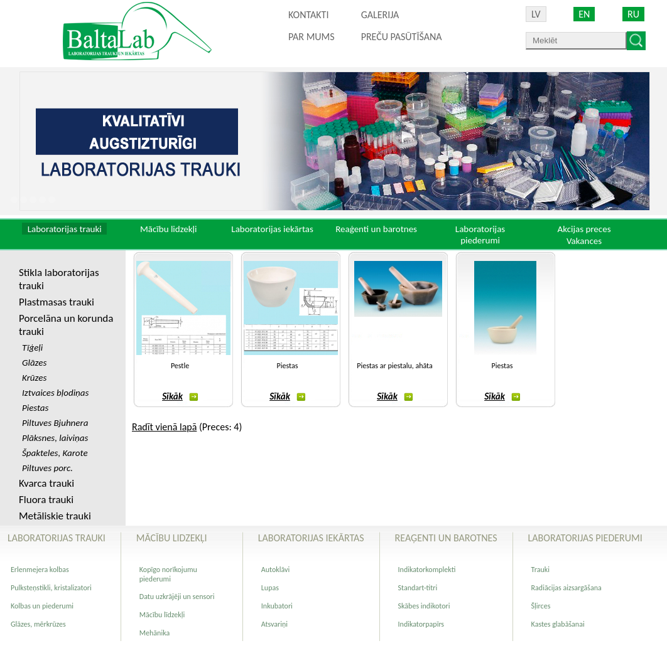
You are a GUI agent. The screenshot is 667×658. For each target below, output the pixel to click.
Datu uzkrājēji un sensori (177, 596)
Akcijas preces (583, 229)
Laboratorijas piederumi (480, 234)
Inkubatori (277, 606)
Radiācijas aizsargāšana (566, 587)
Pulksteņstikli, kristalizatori (51, 587)
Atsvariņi (274, 624)
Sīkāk (180, 396)
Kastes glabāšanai (558, 624)
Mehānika (154, 633)
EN (584, 14)
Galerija (380, 15)
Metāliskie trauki (55, 516)
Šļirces (541, 606)
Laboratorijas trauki (65, 229)
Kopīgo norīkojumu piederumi (168, 574)
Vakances (584, 241)
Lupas (270, 587)
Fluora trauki (46, 499)
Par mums (311, 37)
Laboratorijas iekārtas (272, 229)
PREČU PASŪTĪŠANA (401, 37)
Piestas (287, 365)
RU (633, 14)
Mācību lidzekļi (168, 229)
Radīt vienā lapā (164, 427)
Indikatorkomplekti (427, 569)
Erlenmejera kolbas (40, 569)
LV (536, 14)
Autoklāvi (275, 569)
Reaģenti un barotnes (376, 229)
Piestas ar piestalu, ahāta (394, 365)
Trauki (540, 569)
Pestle (180, 365)
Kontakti (308, 15)
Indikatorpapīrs (421, 624)
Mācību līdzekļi (162, 614)
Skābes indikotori (424, 606)
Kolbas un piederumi (42, 606)
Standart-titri (418, 587)
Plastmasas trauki (56, 302)
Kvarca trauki (46, 483)
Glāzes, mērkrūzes (38, 624)
